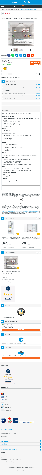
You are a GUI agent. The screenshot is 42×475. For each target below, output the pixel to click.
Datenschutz (4, 455)
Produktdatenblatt (7, 71)
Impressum (3, 452)
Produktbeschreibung (8, 104)
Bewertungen (6, 110)
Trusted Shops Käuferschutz (8, 317)
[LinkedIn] (24, 55)
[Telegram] (16, 55)
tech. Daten (5, 107)
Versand (12, 62)
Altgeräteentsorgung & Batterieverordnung (12, 459)
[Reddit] (32, 55)
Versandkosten (22, 469)
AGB (2, 457)
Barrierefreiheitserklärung (7, 461)
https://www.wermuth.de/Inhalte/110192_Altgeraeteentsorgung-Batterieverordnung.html (20, 211)
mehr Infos (21, 329)
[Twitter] (20, 55)
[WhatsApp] (12, 55)
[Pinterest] (28, 55)
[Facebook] (8, 55)
